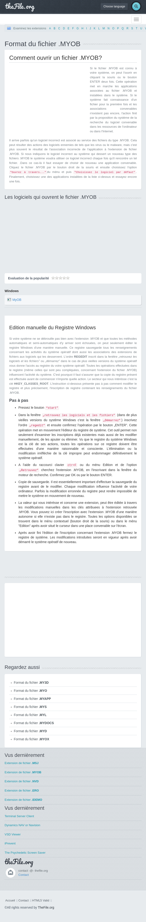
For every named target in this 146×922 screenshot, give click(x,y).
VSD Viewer (13, 834)
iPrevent (10, 843)
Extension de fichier (21, 763)
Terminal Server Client (19, 816)
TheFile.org (46, 907)
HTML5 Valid (40, 900)
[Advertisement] (47, 98)
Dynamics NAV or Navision (22, 825)
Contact (23, 875)
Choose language (114, 6)
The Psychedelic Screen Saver (25, 852)
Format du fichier (31, 682)
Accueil (10, 900)
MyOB (16, 300)
